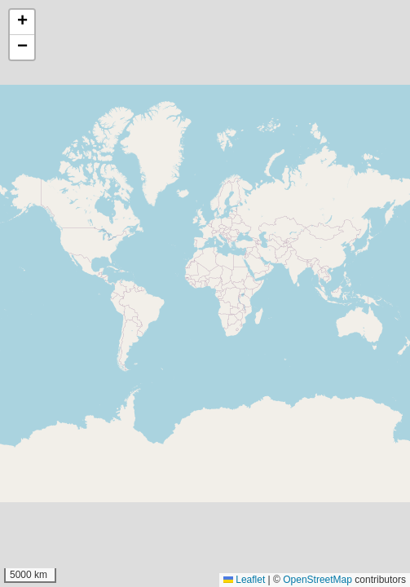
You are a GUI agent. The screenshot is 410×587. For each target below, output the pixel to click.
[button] (22, 22)
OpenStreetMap (317, 579)
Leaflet (244, 579)
